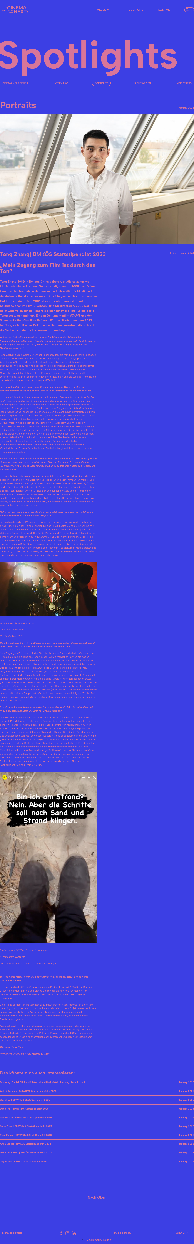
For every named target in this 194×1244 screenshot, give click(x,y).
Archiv (182, 1233)
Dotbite (107, 1239)
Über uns (135, 10)
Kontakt (165, 10)
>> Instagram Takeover (12, 956)
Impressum (123, 1233)
